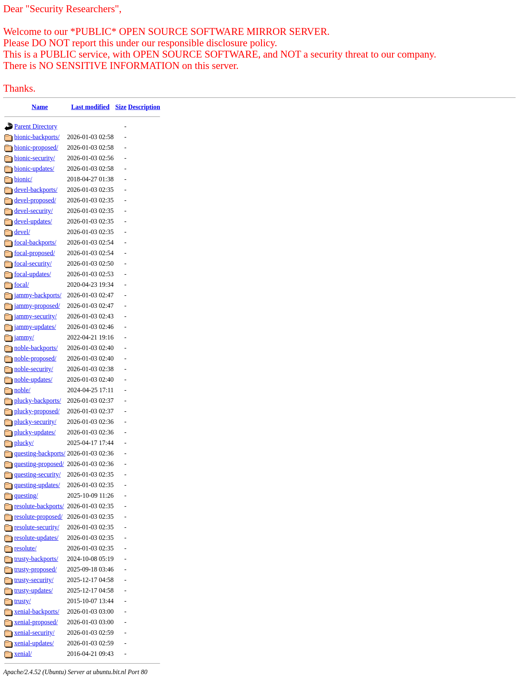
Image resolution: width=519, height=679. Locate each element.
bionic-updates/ (34, 168)
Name (40, 106)
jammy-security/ (35, 316)
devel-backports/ (36, 189)
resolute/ (25, 548)
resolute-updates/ (36, 537)
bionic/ (23, 179)
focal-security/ (32, 263)
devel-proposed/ (35, 200)
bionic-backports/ (37, 136)
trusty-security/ (34, 579)
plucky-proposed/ (37, 411)
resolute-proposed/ (38, 516)
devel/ (22, 231)
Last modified (90, 106)
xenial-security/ (34, 632)
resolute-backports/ (39, 506)
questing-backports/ (39, 453)
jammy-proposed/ (37, 305)
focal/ (21, 284)
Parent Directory (35, 126)
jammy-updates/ (35, 326)
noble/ (22, 390)
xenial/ (23, 653)
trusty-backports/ (36, 558)
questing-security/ (37, 474)
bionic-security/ (34, 158)
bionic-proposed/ (36, 147)
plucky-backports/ (37, 400)
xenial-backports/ (36, 611)
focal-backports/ (35, 242)
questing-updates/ (37, 484)
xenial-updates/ (34, 643)
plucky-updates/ (35, 432)
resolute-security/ (36, 527)
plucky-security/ (35, 421)
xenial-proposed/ (36, 622)
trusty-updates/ (33, 590)
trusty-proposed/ (35, 569)
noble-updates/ (33, 379)
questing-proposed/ (39, 463)
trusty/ (22, 600)
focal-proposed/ (34, 252)
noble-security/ (33, 368)
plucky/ (24, 442)
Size (121, 106)
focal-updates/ (32, 274)
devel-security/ (33, 210)
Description (144, 106)
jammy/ (24, 337)
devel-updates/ (33, 221)
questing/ (26, 495)
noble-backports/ (36, 347)
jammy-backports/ (37, 295)
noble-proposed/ (35, 358)
